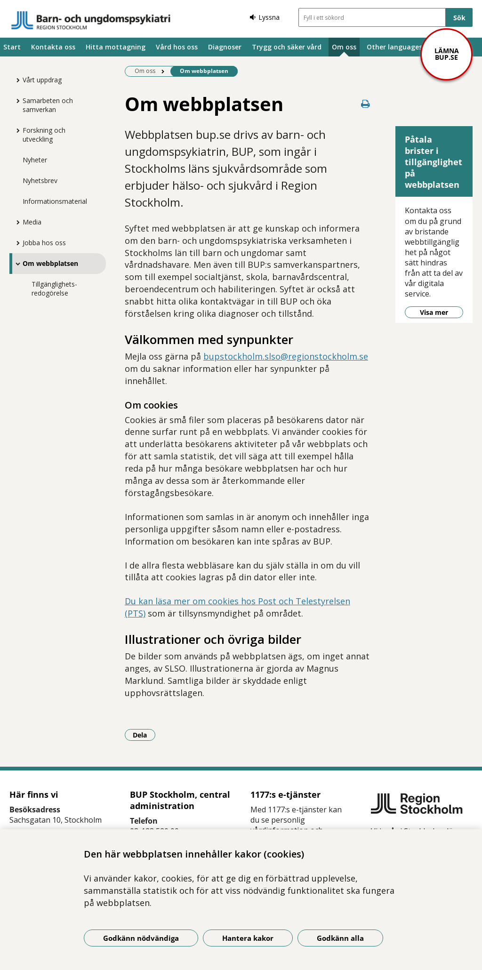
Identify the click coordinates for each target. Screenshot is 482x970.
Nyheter (35, 159)
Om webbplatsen (50, 263)
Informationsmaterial (55, 201)
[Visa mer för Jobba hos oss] (15, 242)
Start (12, 46)
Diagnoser (224, 46)
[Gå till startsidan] (90, 20)
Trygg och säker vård (286, 46)
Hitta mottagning (115, 46)
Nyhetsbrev (40, 180)
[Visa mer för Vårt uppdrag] (15, 80)
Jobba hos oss (44, 242)
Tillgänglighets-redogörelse (54, 288)
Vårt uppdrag (42, 79)
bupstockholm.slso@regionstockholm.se (285, 356)
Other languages (394, 46)
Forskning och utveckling (44, 135)
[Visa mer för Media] (15, 222)
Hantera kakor (247, 938)
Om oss (344, 46)
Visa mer (434, 312)
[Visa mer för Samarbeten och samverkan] (15, 100)
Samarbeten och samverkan (48, 105)
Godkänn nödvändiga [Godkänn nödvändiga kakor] (141, 938)
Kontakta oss (53, 46)
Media (32, 221)
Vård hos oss (177, 46)
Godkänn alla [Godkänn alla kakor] (340, 938)
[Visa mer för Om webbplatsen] (15, 263)
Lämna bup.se (446, 54)
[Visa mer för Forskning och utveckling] (15, 130)
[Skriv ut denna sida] (365, 103)
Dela (144, 734)
